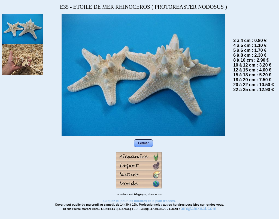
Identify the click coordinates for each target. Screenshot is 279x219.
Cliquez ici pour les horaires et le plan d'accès (139, 201)
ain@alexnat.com (198, 208)
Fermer (143, 143)
